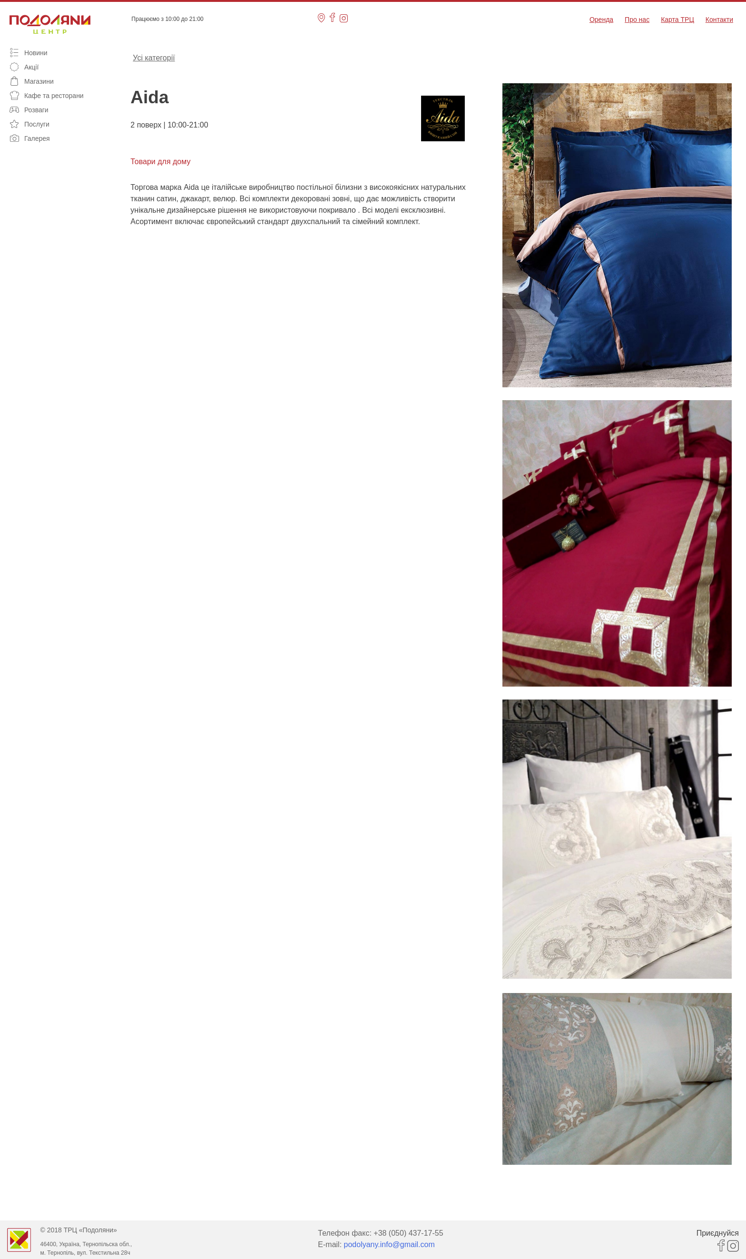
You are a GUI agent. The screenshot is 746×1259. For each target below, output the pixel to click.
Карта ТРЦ (677, 19)
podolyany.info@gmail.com (389, 1244)
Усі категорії (154, 57)
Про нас (637, 19)
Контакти (719, 19)
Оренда (601, 19)
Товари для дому (160, 161)
